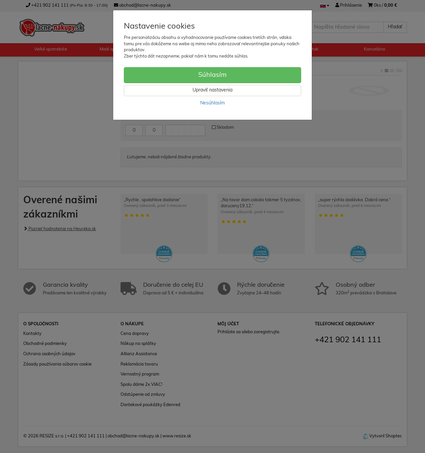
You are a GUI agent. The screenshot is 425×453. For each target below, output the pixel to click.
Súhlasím (212, 75)
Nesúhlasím (212, 103)
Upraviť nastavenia (212, 90)
